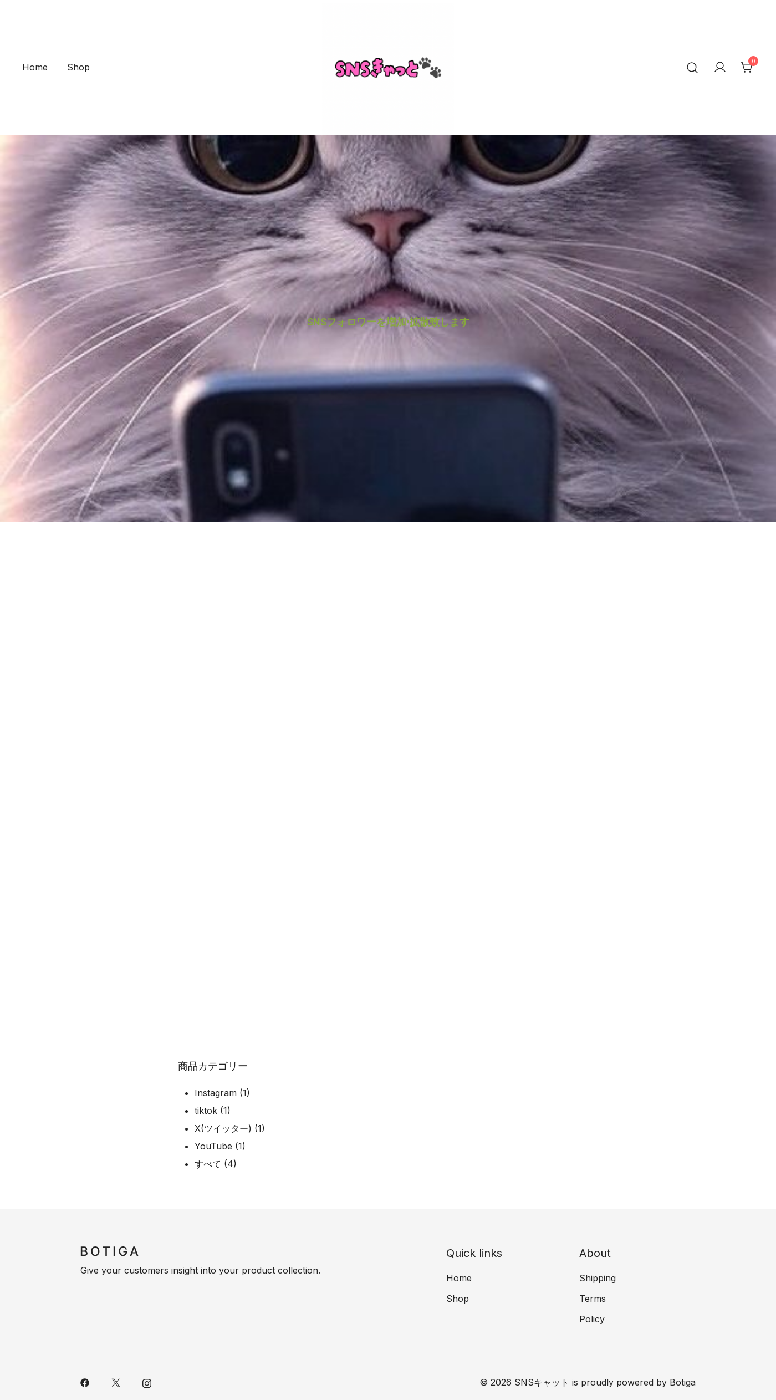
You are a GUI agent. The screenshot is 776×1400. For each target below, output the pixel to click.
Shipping (597, 1278)
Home (35, 67)
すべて (208, 1163)
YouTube (213, 1146)
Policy (592, 1319)
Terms (592, 1298)
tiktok (206, 1110)
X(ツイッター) (223, 1128)
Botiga (683, 1382)
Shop (78, 67)
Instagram (216, 1092)
